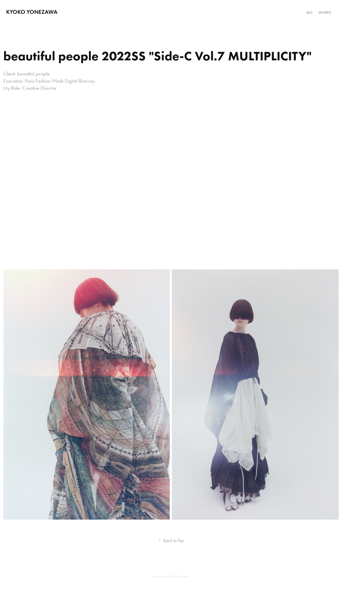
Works (324, 12)
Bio (309, 12)
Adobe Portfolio (179, 576)
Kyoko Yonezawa (32, 11)
